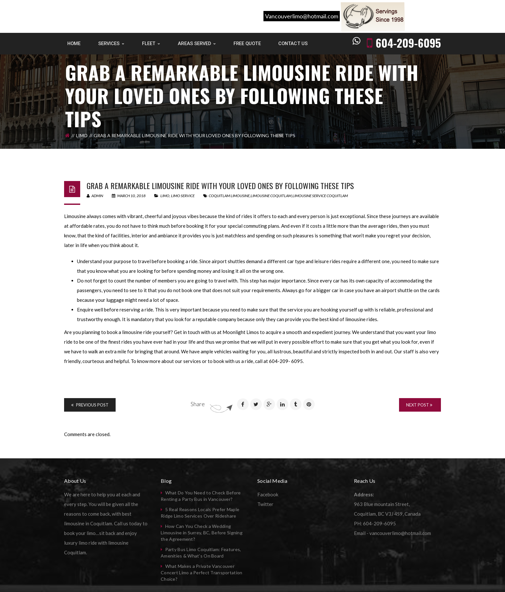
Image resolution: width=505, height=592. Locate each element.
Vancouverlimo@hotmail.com (301, 16)
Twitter (265, 504)
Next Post (419, 404)
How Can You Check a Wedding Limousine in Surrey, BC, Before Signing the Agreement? (202, 532)
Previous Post (90, 404)
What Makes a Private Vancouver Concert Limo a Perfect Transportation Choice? (201, 572)
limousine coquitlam (271, 195)
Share (198, 403)
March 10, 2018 (129, 195)
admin (95, 195)
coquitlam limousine (229, 195)
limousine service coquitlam (320, 195)
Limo (82, 135)
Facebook (267, 494)
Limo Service (183, 195)
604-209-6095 (408, 42)
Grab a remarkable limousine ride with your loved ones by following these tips (220, 185)
